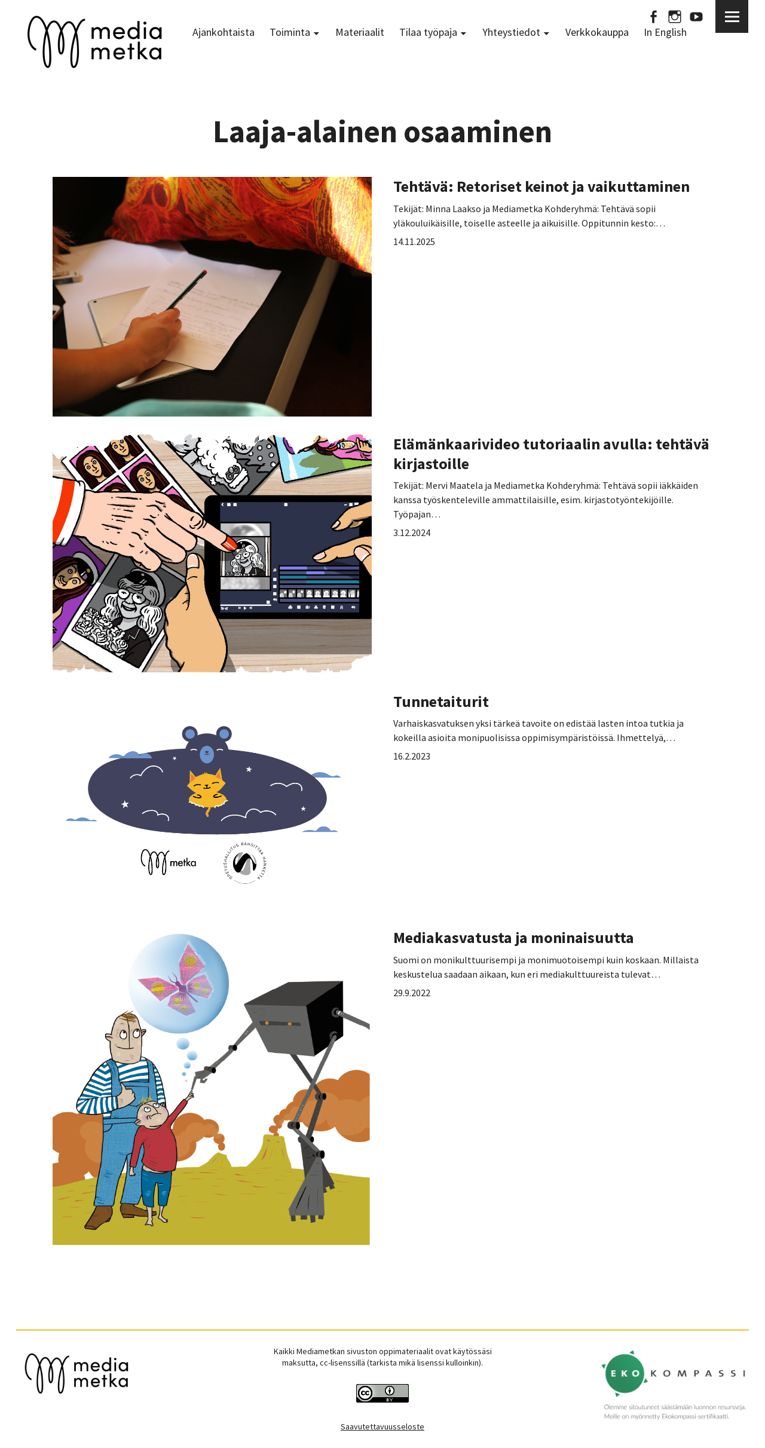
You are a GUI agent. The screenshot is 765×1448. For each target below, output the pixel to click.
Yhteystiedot (511, 32)
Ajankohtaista (223, 32)
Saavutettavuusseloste (382, 1426)
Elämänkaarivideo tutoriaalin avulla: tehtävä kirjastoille (551, 453)
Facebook (653, 16)
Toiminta (290, 32)
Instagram (675, 16)
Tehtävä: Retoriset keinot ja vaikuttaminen (541, 186)
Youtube (696, 16)
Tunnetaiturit (441, 701)
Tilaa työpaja (428, 32)
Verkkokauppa (597, 32)
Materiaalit (359, 32)
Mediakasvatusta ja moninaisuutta (513, 937)
